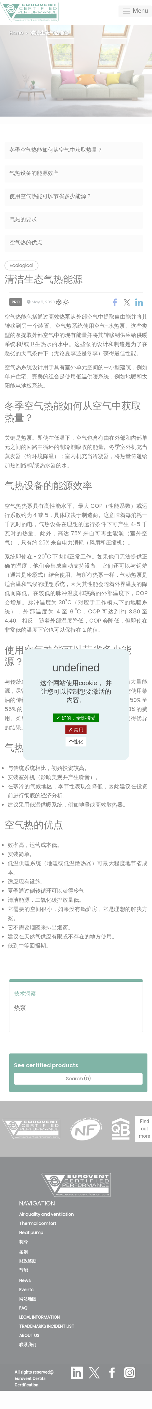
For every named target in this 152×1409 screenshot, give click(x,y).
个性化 (76, 741)
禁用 (76, 729)
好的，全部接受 (76, 718)
